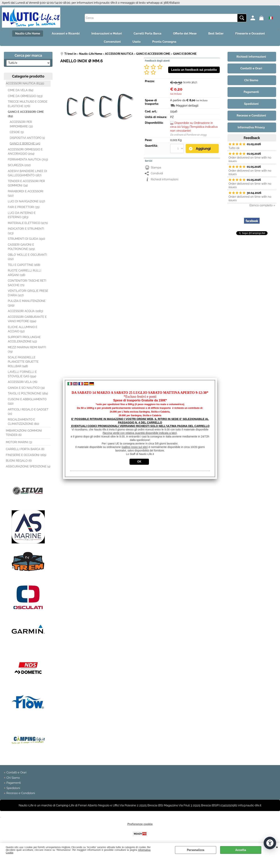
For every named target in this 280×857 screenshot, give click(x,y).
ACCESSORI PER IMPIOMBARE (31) (21, 124)
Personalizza (195, 850)
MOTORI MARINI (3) (19, 442)
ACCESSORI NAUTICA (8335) (25, 83)
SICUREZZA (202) (19, 165)
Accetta (240, 850)
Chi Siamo (13, 777)
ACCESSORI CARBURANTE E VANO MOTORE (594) (27, 319)
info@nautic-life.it (105, 2)
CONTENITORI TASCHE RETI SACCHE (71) (27, 283)
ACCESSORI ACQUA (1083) (25, 311)
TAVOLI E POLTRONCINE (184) (28, 393)
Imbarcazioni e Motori (106, 33)
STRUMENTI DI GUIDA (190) (26, 239)
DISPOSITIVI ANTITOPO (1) (27, 138)
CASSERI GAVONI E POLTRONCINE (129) (21, 247)
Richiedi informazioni (164, 179)
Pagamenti (13, 783)
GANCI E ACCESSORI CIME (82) (26, 114)
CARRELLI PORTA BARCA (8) (25, 449)
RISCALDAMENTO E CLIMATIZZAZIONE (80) (23, 422)
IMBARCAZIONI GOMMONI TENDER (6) (24, 433)
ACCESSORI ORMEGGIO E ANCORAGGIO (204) (25, 152)
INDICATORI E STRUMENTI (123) (26, 231)
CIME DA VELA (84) (20, 90)
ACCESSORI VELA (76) (22, 382)
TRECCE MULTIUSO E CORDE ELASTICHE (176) (27, 104)
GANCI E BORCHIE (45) (25, 143)
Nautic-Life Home (27, 33)
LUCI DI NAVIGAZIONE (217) (26, 201)
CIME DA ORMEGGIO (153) (25, 96)
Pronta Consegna (164, 41)
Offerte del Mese (185, 33)
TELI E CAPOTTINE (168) (24, 265)
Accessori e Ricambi (66, 33)
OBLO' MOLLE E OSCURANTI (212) (27, 257)
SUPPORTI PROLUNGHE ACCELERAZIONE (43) (24, 339)
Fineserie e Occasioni (250, 33)
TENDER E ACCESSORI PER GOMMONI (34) (26, 183)
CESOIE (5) (17, 132)
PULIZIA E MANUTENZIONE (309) (27, 303)
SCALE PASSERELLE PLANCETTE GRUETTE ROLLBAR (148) (23, 362)
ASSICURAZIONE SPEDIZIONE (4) (28, 466)
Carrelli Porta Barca (147, 33)
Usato (136, 41)
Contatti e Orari (16, 772)
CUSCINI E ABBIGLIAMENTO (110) (27, 402)
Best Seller (216, 33)
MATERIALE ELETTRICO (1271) (28, 223)
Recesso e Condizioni (20, 793)
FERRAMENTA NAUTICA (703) (28, 159)
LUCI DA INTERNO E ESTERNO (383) (22, 215)
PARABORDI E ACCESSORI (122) (25, 193)
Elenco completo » (262, 205)
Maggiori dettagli (187, 105)
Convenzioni (112, 41)
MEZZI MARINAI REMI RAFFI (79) (27, 350)
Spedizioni (13, 788)
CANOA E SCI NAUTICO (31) (26, 388)
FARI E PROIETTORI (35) (23, 207)
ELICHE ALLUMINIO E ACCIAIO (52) (22, 329)
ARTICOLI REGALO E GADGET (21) (28, 412)
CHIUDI (277, 847)
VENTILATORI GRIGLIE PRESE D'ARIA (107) (28, 293)
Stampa (156, 167)
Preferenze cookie (140, 824)
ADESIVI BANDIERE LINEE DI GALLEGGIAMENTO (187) (27, 173)
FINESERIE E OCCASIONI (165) (26, 455)
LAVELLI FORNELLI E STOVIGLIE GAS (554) (22, 374)
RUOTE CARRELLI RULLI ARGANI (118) (24, 273)
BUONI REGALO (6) (19, 460)
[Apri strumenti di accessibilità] (270, 843)
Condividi (157, 173)
